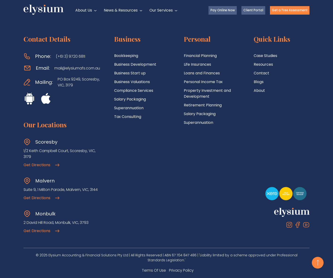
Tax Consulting (127, 116)
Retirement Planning (203, 105)
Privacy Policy (181, 270)
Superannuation (129, 108)
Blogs (259, 82)
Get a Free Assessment (290, 10)
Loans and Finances (202, 73)
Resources (263, 64)
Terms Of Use (154, 270)
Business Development (135, 64)
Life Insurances (197, 64)
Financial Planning (200, 55)
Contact (261, 73)
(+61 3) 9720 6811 (70, 56)
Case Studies (265, 55)
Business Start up (130, 73)
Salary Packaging (130, 99)
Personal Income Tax (203, 82)
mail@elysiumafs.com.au (77, 68)
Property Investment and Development (207, 93)
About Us (83, 10)
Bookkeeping (126, 55)
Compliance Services (133, 90)
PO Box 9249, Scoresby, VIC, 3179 (79, 82)
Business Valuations (132, 82)
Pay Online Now (222, 10)
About (259, 90)
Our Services (161, 10)
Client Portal (253, 10)
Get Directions (41, 165)
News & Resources (121, 10)
